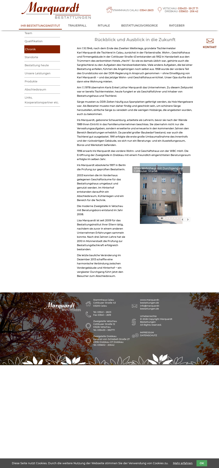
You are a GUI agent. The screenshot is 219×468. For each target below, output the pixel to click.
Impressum (147, 435)
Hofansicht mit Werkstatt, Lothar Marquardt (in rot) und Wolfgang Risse (175, 321)
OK (202, 463)
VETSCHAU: (180, 8)
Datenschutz (148, 438)
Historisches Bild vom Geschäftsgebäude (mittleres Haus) (164, 321)
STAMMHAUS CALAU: (132, 10)
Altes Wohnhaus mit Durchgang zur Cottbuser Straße (162, 321)
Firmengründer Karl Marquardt (167, 321)
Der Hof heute (177, 321)
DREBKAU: (181, 11)
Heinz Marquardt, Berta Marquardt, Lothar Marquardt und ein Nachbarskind (172, 321)
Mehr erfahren (183, 463)
